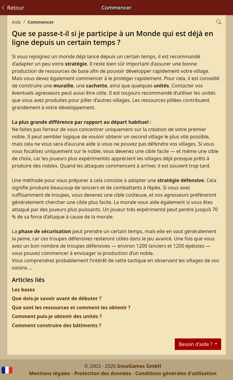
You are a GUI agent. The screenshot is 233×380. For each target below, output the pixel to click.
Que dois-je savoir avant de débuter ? (56, 298)
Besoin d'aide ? (196, 344)
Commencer (41, 22)
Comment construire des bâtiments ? (56, 325)
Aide (16, 22)
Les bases (23, 289)
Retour (12, 7)
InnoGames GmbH (139, 366)
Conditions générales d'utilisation (176, 373)
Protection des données (102, 373)
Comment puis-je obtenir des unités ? (57, 316)
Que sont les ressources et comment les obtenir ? (71, 307)
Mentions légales (49, 373)
